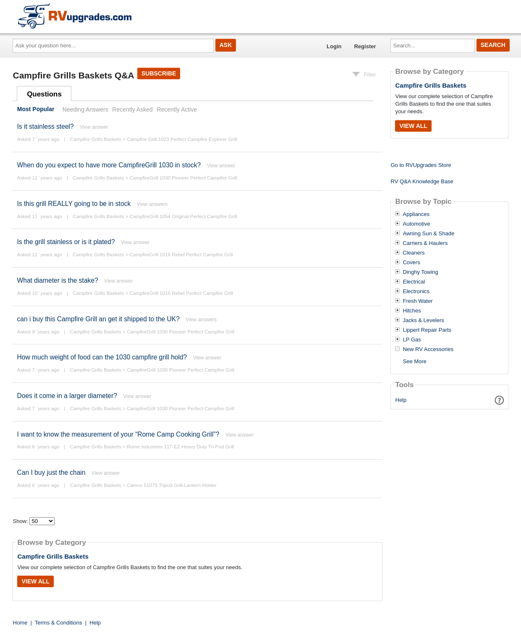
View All (35, 581)
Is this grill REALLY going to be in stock (74, 203)
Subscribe (158, 73)
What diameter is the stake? (57, 280)
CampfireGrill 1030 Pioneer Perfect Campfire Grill (183, 177)
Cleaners (413, 253)
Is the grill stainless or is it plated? (66, 241)
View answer (94, 127)
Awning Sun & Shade (428, 234)
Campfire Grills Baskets (95, 139)
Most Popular (36, 109)
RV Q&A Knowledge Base (421, 181)
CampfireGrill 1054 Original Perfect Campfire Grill (183, 216)
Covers (411, 262)
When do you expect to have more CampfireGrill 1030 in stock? (109, 165)
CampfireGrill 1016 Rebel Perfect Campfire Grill (181, 254)
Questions (44, 94)
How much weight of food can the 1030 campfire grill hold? (102, 357)
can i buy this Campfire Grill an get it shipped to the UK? (98, 319)
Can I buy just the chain (51, 472)
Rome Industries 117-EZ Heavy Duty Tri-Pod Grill (180, 446)
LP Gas (412, 340)
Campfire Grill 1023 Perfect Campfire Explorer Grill (182, 139)
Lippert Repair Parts (427, 330)
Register (365, 46)
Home (20, 622)
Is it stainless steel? (45, 126)
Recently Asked (132, 109)
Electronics (416, 291)
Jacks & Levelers (423, 320)
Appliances (416, 214)
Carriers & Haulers (425, 243)
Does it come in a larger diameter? (67, 395)
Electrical (414, 282)
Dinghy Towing (420, 272)
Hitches (412, 311)
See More (414, 361)
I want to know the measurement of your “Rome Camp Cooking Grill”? (118, 434)
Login (334, 46)
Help (401, 400)
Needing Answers (85, 109)
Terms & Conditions (58, 622)
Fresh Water (417, 301)
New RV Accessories (428, 349)
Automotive (416, 224)
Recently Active (177, 109)
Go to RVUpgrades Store (420, 165)
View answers (152, 204)
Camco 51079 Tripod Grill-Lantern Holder (172, 485)
